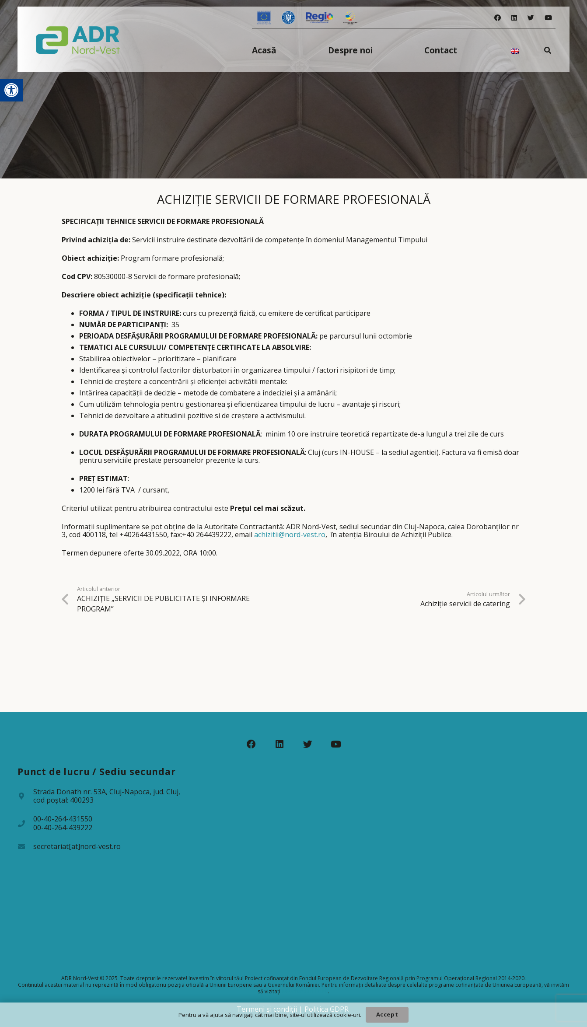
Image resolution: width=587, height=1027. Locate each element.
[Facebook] (497, 17)
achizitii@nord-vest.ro (289, 534)
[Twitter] (531, 17)
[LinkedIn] (514, 17)
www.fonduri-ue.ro (305, 991)
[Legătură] (78, 39)
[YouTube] (548, 17)
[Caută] (548, 50)
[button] (11, 90)
